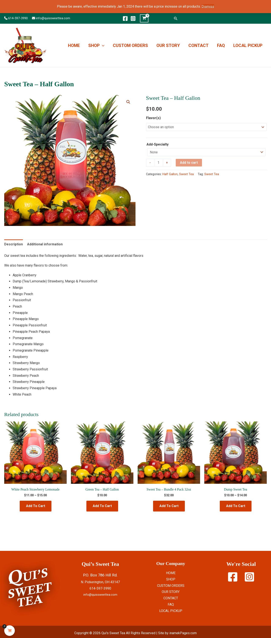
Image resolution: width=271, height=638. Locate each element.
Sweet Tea (186, 174)
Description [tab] (13, 244)
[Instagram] (133, 18)
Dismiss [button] (208, 6)
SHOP (96, 45)
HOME (74, 45)
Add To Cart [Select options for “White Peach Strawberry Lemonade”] (35, 506)
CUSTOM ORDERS (130, 45)
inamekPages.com (183, 633)
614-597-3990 (18, 18)
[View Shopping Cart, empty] (144, 18)
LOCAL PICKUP (248, 45)
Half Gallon (170, 174)
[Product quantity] (158, 162)
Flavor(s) (153, 118)
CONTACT (198, 45)
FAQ (221, 45)
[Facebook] (125, 18)
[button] (176, 18)
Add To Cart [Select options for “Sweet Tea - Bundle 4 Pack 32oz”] (168, 506)
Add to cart (189, 163)
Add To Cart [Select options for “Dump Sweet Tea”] (235, 506)
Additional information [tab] (45, 244)
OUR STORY (168, 45)
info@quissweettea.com (53, 18)
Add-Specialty (158, 144)
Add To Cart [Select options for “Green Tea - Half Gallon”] (102, 506)
